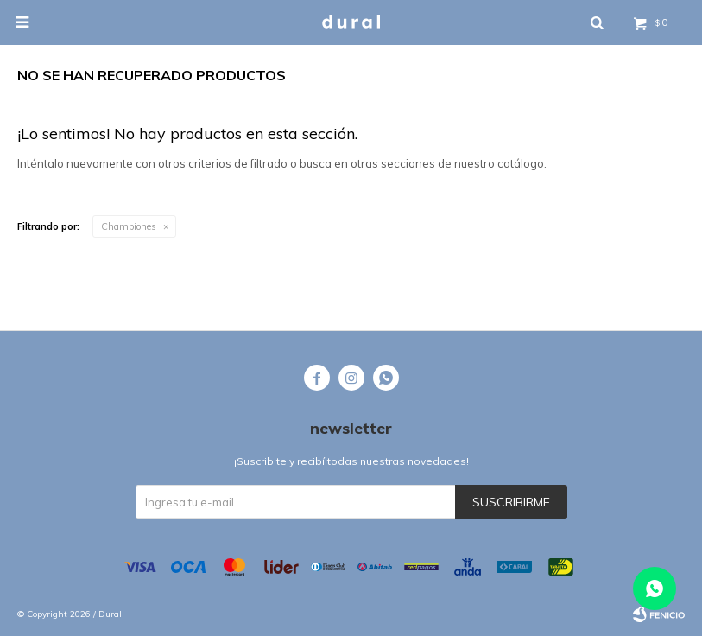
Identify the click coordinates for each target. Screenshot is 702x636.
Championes (128, 226)
